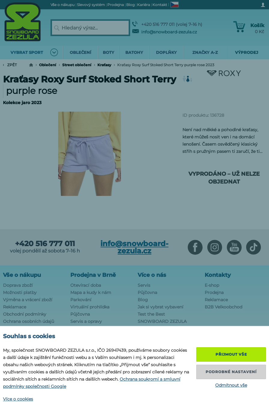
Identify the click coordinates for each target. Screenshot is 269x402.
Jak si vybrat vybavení (160, 307)
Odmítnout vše (231, 385)
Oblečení (47, 65)
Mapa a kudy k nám (90, 292)
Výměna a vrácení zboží (27, 299)
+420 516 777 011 (45, 243)
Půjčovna (80, 314)
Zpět (10, 65)
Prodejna (214, 292)
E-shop (212, 285)
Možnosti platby (20, 292)
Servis (144, 285)
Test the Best (151, 314)
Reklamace (14, 307)
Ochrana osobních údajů (28, 321)
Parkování (80, 299)
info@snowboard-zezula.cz (164, 32)
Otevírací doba (85, 285)
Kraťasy (104, 65)
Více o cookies (18, 399)
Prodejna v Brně (93, 275)
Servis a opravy (86, 321)
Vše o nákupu (22, 275)
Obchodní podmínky (24, 314)
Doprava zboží (18, 285)
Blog (143, 299)
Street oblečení (76, 65)
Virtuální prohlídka (89, 307)
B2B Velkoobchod (223, 307)
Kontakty (218, 275)
